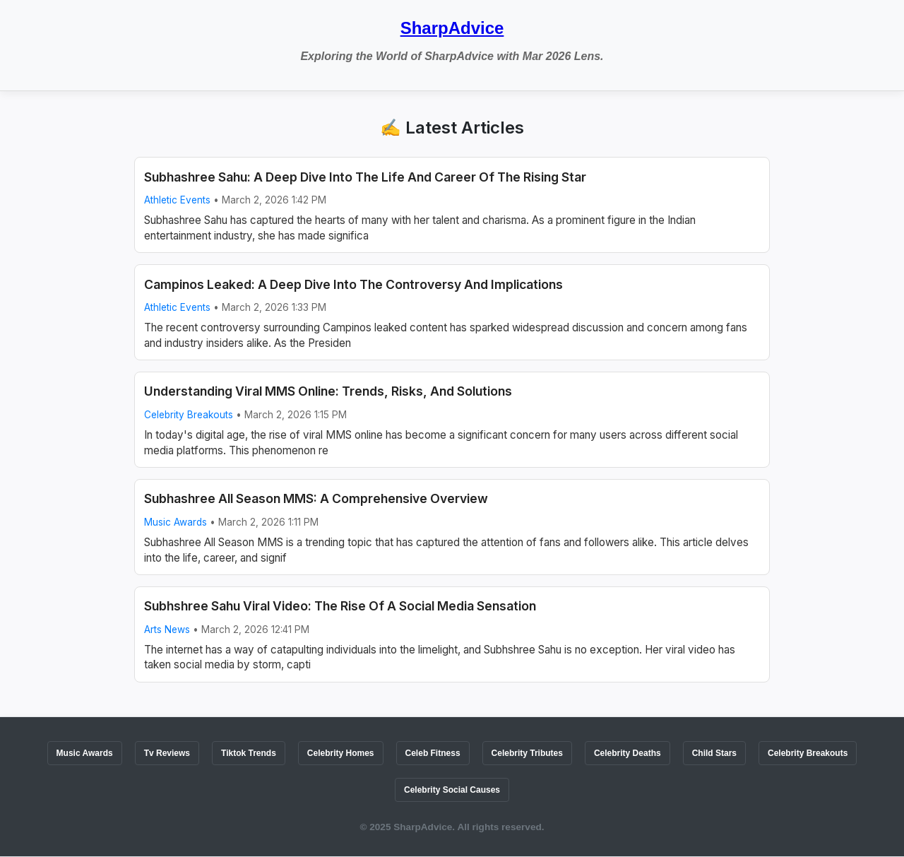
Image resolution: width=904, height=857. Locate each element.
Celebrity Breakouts (188, 414)
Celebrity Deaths (627, 753)
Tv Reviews (167, 753)
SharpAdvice (452, 27)
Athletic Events (177, 200)
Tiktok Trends (248, 753)
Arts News (167, 629)
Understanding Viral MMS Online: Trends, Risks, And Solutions (328, 391)
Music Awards (175, 522)
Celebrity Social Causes (452, 790)
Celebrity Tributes (527, 753)
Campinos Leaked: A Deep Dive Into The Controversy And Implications (353, 284)
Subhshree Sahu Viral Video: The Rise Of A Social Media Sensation (340, 605)
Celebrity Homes (340, 753)
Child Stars (714, 753)
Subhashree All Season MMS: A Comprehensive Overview (316, 498)
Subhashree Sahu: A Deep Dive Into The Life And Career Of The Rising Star (365, 177)
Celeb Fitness (432, 753)
